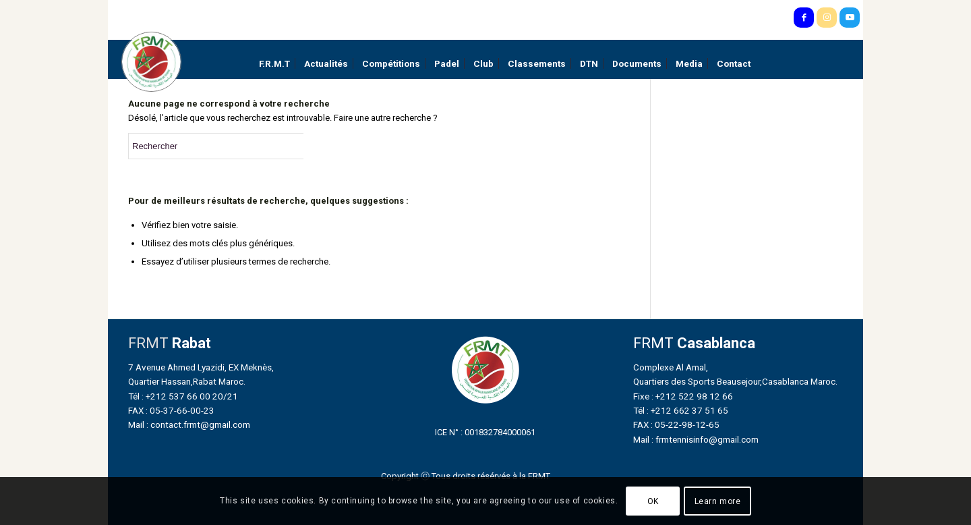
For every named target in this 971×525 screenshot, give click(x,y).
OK (653, 501)
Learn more (718, 501)
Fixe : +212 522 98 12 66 (683, 396)
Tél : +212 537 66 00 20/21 (183, 396)
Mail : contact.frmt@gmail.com (189, 424)
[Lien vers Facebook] (804, 17)
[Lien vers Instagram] (827, 17)
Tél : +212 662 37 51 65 (680, 410)
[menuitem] (274, 64)
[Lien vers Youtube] (850, 17)
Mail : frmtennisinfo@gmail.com (696, 439)
